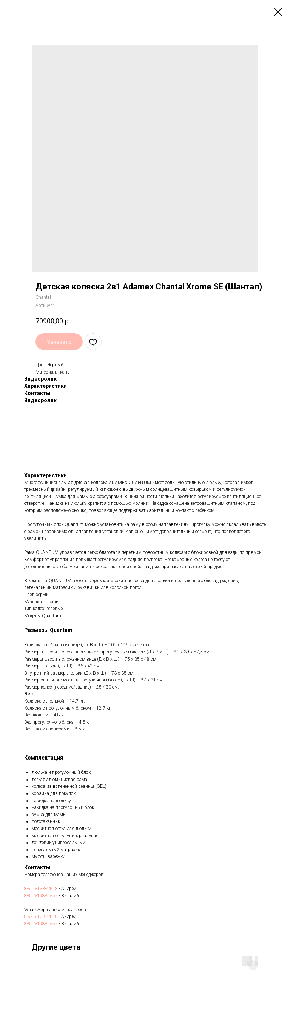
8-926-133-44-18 (41, 888)
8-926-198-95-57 (41, 895)
